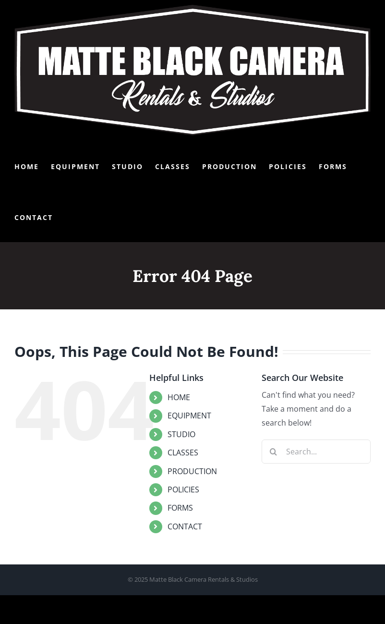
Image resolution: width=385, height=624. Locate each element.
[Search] (274, 452)
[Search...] (316, 452)
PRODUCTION (192, 471)
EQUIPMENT (189, 415)
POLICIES (183, 489)
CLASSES (183, 452)
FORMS (180, 507)
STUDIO (181, 434)
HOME (179, 397)
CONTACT (185, 526)
